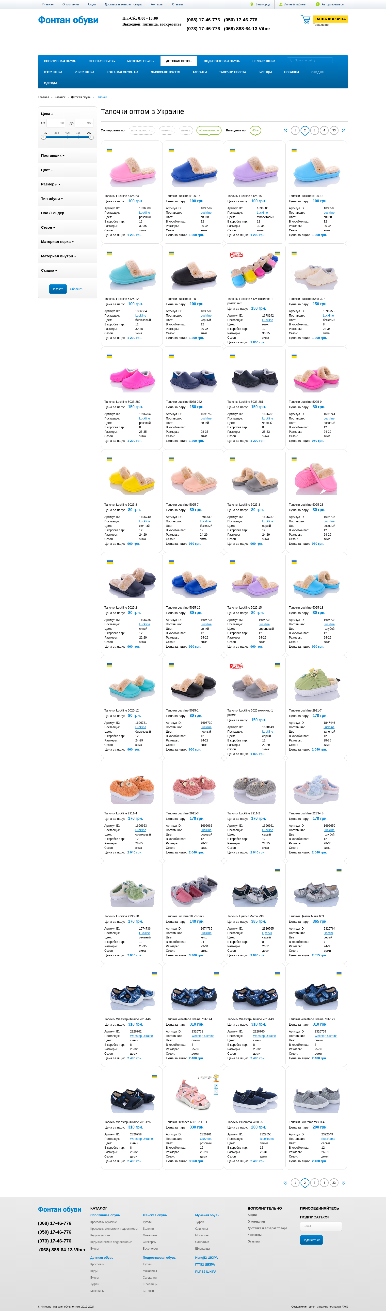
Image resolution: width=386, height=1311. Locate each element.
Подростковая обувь (222, 61)
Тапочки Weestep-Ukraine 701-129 (312, 1019)
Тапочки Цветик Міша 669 (306, 916)
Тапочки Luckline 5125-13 (306, 196)
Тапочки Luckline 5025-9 (305, 402)
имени (167, 130)
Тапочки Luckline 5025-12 (121, 710)
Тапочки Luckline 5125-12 (121, 299)
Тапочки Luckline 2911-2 (243, 813)
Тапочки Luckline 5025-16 (183, 607)
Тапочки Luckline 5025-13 (306, 607)
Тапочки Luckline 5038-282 (184, 402)
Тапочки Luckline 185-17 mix (185, 916)
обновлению (209, 130)
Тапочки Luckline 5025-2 (120, 607)
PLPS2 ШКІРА (84, 72)
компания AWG (338, 1306)
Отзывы (177, 4)
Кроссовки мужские (103, 1222)
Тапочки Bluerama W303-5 (245, 1122)
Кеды (93, 1271)
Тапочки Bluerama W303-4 (307, 1122)
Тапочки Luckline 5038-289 (122, 402)
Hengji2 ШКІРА (264, 61)
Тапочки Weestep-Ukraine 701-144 (189, 1019)
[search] (290, 60)
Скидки (317, 72)
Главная (48, 4)
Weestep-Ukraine (141, 1036)
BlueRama (267, 1139)
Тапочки (200, 72)
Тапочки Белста (232, 72)
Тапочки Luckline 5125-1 (182, 299)
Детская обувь (179, 61)
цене (186, 130)
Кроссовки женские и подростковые (114, 1228)
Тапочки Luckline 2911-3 (182, 813)
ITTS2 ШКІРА (53, 72)
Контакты (156, 4)
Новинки (291, 72)
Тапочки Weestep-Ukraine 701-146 (127, 1019)
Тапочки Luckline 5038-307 (307, 299)
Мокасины (150, 1235)
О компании (71, 4)
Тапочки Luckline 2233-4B (306, 813)
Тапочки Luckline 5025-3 (243, 504)
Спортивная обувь (60, 61)
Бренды (265, 72)
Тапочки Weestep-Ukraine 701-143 (250, 1019)
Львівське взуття (165, 72)
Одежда (50, 83)
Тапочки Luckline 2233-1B (121, 916)
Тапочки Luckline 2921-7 (305, 710)
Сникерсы (149, 1242)
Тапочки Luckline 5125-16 (183, 196)
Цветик (267, 933)
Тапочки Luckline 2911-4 (120, 813)
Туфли (147, 1222)
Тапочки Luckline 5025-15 (244, 607)
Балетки (148, 1228)
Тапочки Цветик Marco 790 (245, 916)
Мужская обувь (140, 61)
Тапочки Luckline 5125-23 (121, 196)
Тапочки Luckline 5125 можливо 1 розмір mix (250, 301)
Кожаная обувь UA (122, 72)
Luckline (144, 212)
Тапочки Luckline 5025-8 (120, 504)
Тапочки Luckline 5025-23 (306, 504)
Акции (92, 4)
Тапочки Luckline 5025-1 (182, 710)
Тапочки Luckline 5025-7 (182, 504)
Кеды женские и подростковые (111, 1242)
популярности (142, 130)
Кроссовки (97, 1264)
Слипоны (201, 1228)
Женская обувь (102, 61)
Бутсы (94, 1248)
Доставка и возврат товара (123, 4)
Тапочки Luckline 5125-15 (244, 196)
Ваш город (260, 4)
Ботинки (148, 1291)
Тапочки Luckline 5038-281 (245, 402)
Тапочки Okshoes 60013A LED (186, 1122)
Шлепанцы (202, 1248)
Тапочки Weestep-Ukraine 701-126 (127, 1122)
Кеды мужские (100, 1235)
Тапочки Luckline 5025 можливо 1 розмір (250, 713)
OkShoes (206, 1139)
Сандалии (202, 1242)
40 (255, 130)
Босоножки (150, 1248)
